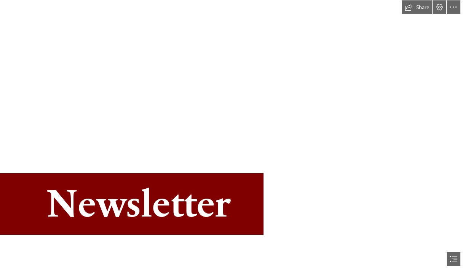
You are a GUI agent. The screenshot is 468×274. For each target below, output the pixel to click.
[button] (417, 7)
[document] (234, 137)
